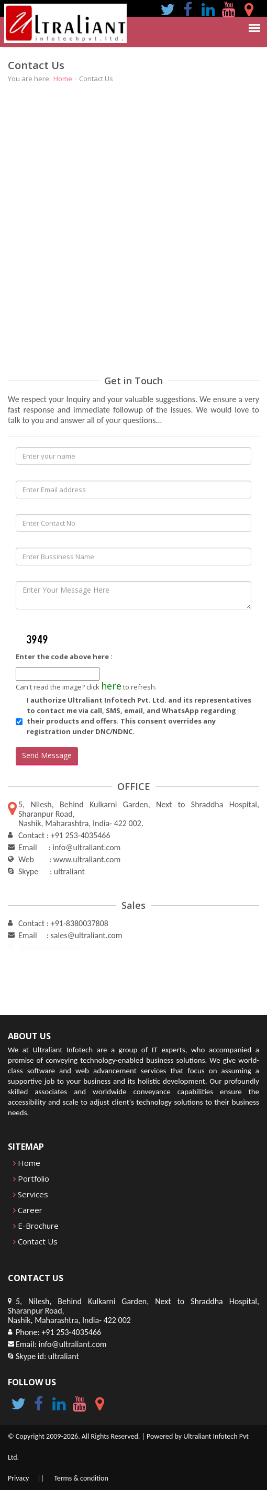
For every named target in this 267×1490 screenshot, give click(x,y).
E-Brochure (36, 1225)
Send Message (47, 755)
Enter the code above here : (64, 656)
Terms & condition (81, 1478)
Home (62, 78)
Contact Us (35, 1241)
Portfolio (31, 1178)
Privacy (18, 1478)
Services (30, 1194)
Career (27, 1210)
